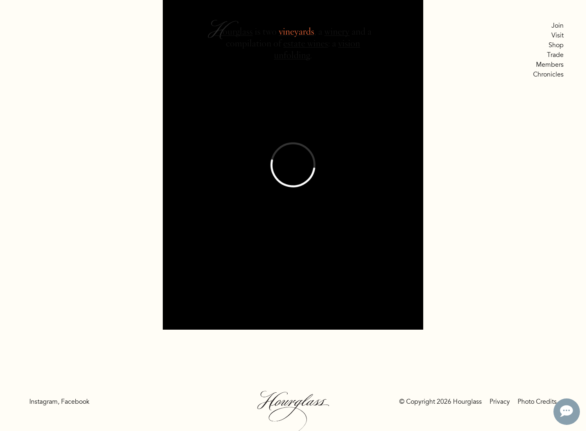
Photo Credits (537, 402)
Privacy (500, 402)
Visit (557, 35)
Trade (555, 55)
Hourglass (234, 31)
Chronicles (548, 74)
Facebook (75, 402)
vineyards (296, 31)
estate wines (305, 43)
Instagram (43, 402)
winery (337, 31)
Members (550, 65)
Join (557, 26)
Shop (556, 45)
